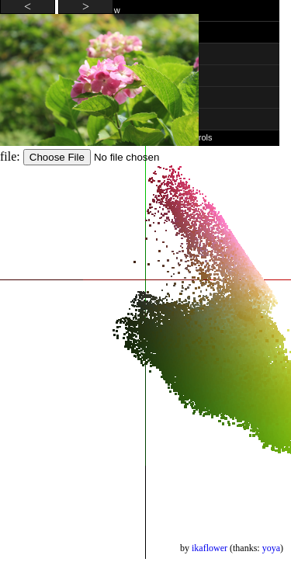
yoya (271, 548)
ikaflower (209, 548)
